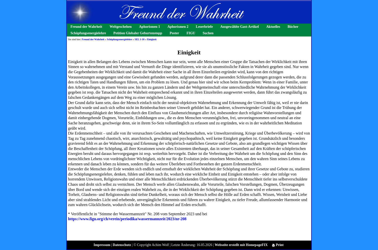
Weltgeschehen (121, 27)
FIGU (190, 33)
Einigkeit (152, 39)
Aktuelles (273, 27)
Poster (174, 33)
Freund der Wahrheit (86, 27)
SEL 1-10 (139, 39)
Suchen (208, 33)
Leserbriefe (204, 27)
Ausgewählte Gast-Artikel (239, 27)
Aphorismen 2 (178, 27)
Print (278, 245)
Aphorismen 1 (149, 27)
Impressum (102, 245)
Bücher (293, 27)
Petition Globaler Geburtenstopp (137, 33)
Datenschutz (122, 245)
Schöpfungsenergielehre (88, 33)
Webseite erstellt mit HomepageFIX (241, 245)
